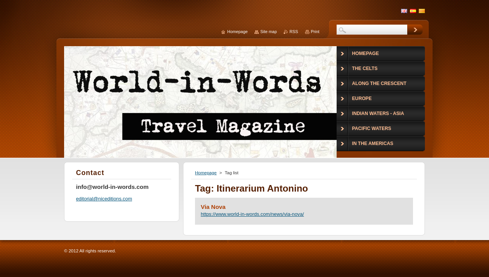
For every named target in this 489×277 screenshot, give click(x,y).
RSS (293, 31)
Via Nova (213, 207)
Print (315, 31)
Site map (268, 31)
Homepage (205, 172)
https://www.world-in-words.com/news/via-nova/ (252, 214)
